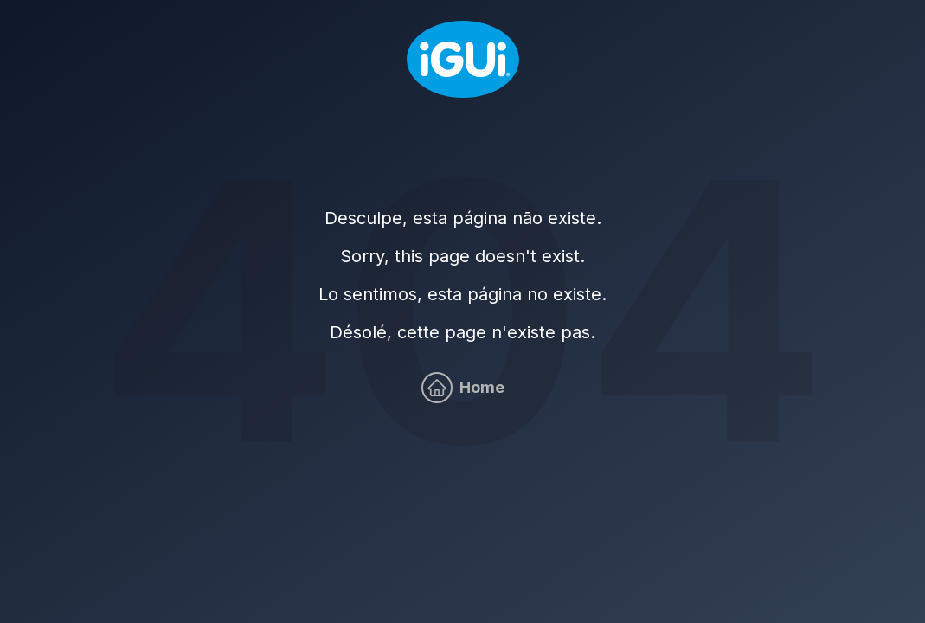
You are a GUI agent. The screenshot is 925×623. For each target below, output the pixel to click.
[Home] (463, 59)
